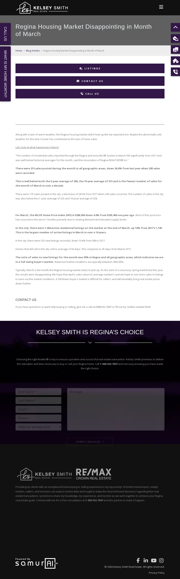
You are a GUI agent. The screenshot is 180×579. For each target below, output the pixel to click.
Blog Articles (33, 50)
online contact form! (139, 307)
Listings (90, 68)
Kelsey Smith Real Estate (127, 566)
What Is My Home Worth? (5, 73)
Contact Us (90, 81)
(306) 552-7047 (103, 307)
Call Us (90, 93)
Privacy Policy (157, 572)
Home (18, 50)
